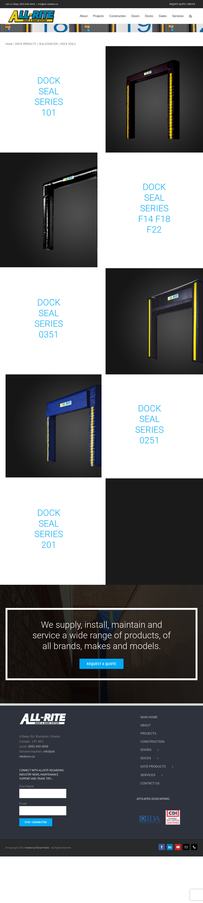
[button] (190, 15)
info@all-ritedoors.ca (48, 4)
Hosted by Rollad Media (37, 847)
